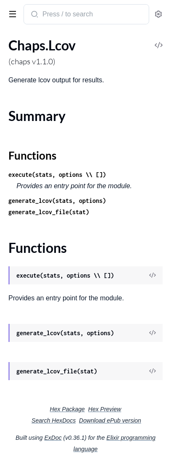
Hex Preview (104, 409)
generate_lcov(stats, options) (57, 200)
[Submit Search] (34, 15)
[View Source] (152, 276)
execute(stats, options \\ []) (57, 174)
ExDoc (52, 437)
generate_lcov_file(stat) (48, 211)
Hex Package (67, 409)
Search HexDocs (54, 420)
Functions (32, 155)
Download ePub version (110, 420)
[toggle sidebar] (11, 13)
